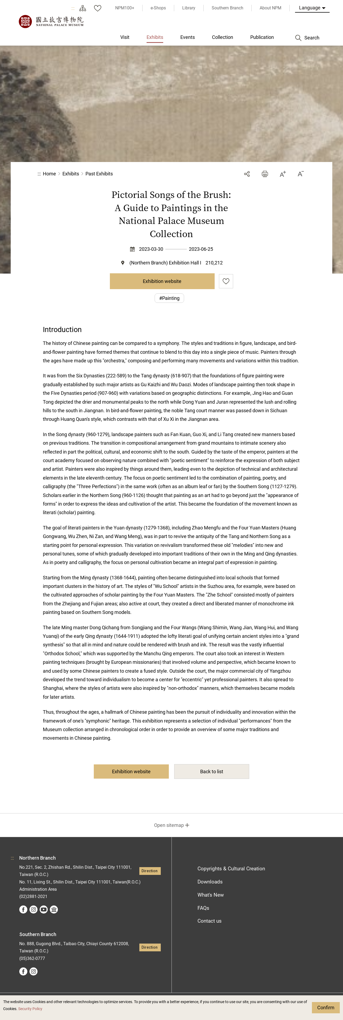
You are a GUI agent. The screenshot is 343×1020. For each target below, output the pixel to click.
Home (49, 173)
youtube (44, 909)
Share (247, 174)
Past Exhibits (99, 173)
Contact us (209, 921)
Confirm (325, 1007)
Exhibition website (162, 281)
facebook (23, 909)
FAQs (203, 908)
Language (309, 7)
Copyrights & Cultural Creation (231, 869)
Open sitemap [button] (169, 825)
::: (72, 8)
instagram (33, 909)
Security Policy (30, 1009)
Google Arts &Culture (54, 909)
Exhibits (70, 173)
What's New (210, 895)
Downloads (210, 882)
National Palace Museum (50, 21)
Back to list (211, 771)
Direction (149, 871)
